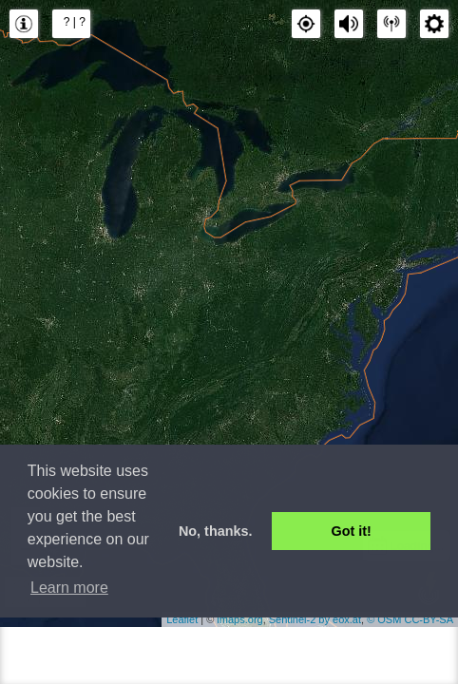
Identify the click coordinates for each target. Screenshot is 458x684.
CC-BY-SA (428, 619)
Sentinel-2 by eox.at (315, 619)
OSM (389, 619)
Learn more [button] (69, 588)
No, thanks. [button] (216, 531)
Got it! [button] (352, 531)
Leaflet (182, 619)
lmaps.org (239, 619)
